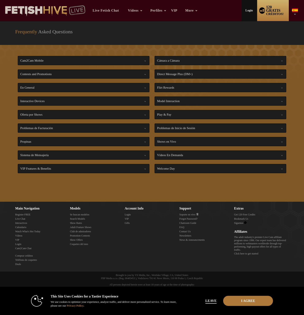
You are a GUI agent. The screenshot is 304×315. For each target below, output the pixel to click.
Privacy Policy (75, 305)
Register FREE (22, 214)
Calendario (20, 227)
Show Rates (76, 223)
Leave (211, 301)
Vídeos (133, 10)
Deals (18, 264)
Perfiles (156, 10)
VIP (174, 10)
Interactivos (21, 223)
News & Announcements (192, 239)
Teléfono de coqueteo (26, 259)
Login (249, 10)
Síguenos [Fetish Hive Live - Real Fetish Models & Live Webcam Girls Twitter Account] (240, 223)
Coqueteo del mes (79, 244)
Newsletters (185, 235)
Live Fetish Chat (106, 10)
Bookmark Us (241, 218)
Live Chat (20, 218)
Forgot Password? (188, 218)
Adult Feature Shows (80, 227)
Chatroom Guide (187, 223)
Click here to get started (246, 253)
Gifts (127, 223)
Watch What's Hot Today (28, 231)
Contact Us (185, 231)
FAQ (181, 227)
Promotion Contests (80, 235)
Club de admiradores (80, 231)
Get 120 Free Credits (244, 214)
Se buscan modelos (79, 214)
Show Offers (76, 239)
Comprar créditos (24, 255)
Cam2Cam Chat (23, 248)
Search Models (77, 218)
